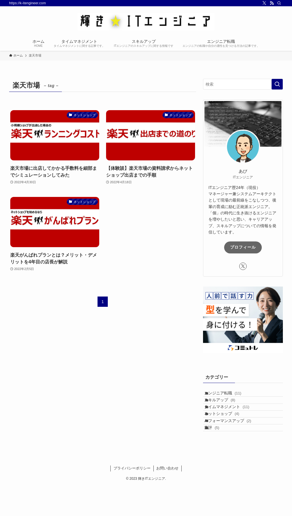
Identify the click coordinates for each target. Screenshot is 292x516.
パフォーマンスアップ (233, 443)
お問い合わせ (167, 498)
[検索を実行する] (277, 84)
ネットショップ (227, 431)
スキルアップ (225, 407)
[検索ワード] (243, 84)
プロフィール (243, 247)
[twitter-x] (264, 3)
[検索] (279, 3)
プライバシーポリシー (132, 498)
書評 (217, 455)
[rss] (271, 3)
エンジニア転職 (228, 395)
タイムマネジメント (232, 419)
